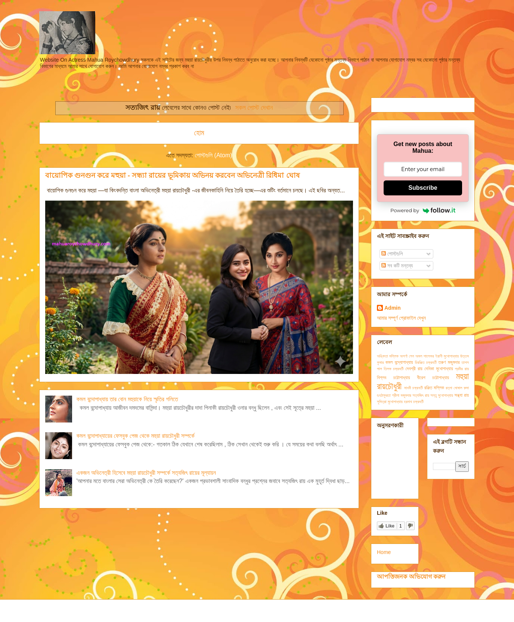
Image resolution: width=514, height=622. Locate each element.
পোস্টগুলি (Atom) (213, 155)
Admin (392, 308)
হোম (199, 133)
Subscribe (422, 188)
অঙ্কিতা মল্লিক (388, 356)
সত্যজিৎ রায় (420, 395)
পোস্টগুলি (392, 254)
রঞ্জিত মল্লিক (434, 387)
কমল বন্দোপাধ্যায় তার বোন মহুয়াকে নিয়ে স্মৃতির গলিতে (127, 399)
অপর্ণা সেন (407, 356)
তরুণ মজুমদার (449, 362)
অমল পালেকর (424, 356)
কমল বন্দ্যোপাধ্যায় (399, 362)
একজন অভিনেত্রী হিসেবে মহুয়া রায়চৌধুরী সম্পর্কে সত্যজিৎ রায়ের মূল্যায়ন (146, 473)
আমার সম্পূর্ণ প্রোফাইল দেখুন (401, 318)
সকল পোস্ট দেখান (254, 107)
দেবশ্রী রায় (413, 368)
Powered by (422, 210)
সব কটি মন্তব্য (397, 266)
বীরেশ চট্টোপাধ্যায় (433, 377)
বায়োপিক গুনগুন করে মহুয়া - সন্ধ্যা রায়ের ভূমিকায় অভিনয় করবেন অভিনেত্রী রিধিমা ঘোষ (172, 175)
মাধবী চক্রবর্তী (413, 388)
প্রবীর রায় (462, 368)
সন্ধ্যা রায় (461, 395)
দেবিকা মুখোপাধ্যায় (438, 368)
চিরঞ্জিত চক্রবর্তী (426, 362)
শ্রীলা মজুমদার (401, 395)
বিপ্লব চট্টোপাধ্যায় (393, 377)
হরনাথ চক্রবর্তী (414, 401)
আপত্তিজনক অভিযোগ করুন (411, 576)
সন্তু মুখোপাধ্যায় (441, 395)
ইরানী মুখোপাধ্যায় (447, 356)
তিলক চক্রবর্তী (393, 368)
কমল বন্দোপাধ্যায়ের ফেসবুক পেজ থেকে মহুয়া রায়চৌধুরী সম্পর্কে (135, 436)
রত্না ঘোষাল (454, 388)
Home (384, 552)
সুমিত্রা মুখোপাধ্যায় (390, 401)
